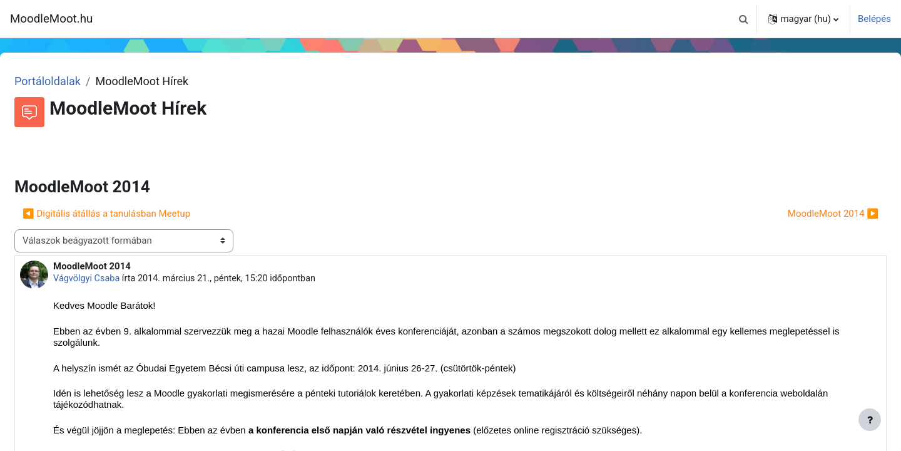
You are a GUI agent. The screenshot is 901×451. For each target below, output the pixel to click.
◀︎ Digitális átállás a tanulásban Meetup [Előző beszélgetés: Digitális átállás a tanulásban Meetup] (136, 213)
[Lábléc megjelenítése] (869, 419)
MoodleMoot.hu (51, 19)
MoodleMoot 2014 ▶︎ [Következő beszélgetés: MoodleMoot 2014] (803, 213)
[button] (743, 19)
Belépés (874, 18)
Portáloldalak (77, 81)
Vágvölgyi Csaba (117, 278)
